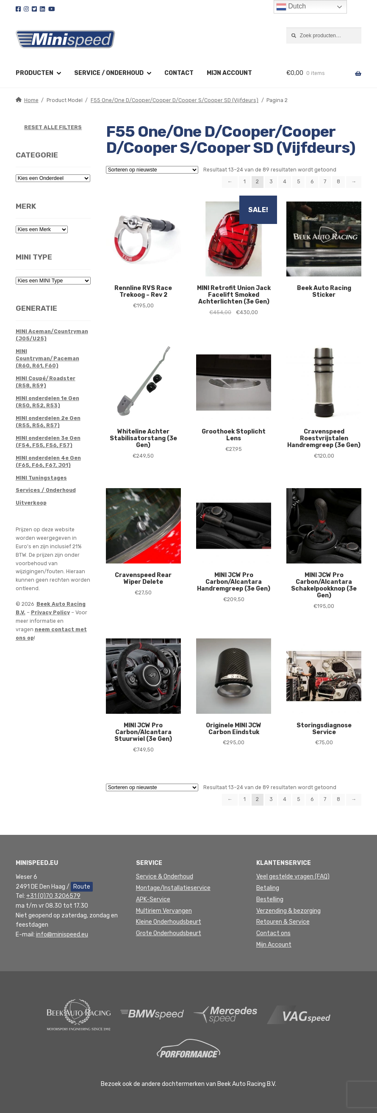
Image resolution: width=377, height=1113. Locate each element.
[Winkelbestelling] (152, 170)
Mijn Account (273, 944)
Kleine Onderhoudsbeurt (168, 921)
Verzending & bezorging (288, 910)
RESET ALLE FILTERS (53, 127)
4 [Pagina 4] (284, 182)
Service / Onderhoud (109, 73)
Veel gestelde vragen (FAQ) (293, 876)
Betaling (267, 888)
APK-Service (153, 899)
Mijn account (229, 73)
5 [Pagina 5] (298, 182)
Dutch (291, 7)
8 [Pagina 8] (338, 182)
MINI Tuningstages (41, 478)
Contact (179, 73)
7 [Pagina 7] (325, 182)
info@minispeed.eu (62, 934)
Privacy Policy (50, 613)
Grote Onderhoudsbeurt (168, 933)
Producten (34, 73)
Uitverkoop (31, 503)
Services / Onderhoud (46, 490)
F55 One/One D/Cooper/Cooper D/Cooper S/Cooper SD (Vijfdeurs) (174, 100)
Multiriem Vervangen (164, 910)
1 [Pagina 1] (245, 182)
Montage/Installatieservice (173, 888)
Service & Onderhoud (164, 876)
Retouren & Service (283, 921)
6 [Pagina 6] (311, 182)
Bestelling (269, 899)
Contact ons (273, 933)
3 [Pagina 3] (271, 182)
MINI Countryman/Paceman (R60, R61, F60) (47, 358)
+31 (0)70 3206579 (53, 896)
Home (31, 100)
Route (81, 886)
